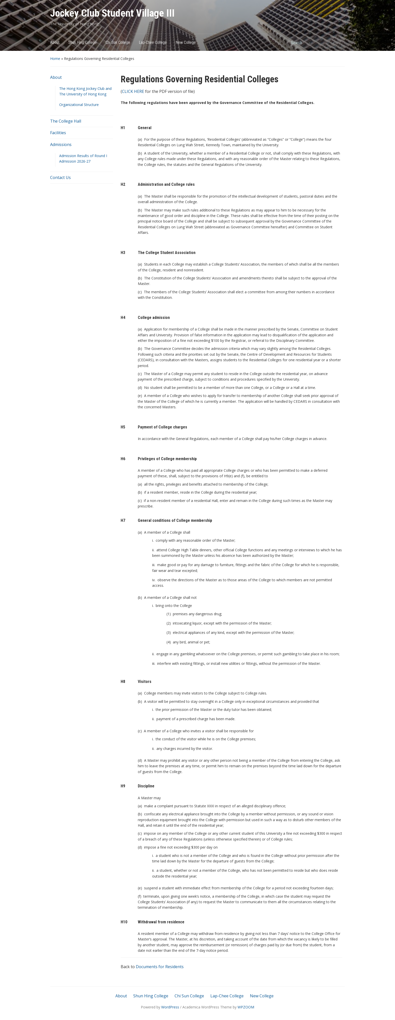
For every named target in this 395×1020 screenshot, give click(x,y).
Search (338, 42)
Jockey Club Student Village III (112, 13)
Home (55, 58)
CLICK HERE (133, 91)
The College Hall (65, 121)
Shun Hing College (82, 42)
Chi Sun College (118, 42)
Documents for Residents (160, 966)
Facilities (58, 132)
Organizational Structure (79, 104)
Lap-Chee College (153, 42)
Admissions (61, 144)
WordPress (170, 1007)
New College (186, 42)
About (54, 42)
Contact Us (60, 177)
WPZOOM (246, 1007)
